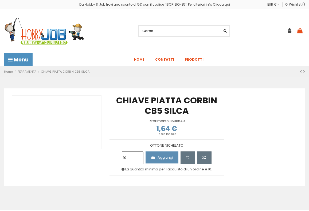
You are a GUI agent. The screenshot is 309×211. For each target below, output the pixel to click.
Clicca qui (221, 4)
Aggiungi (162, 157)
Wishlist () (295, 4)
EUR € (273, 4)
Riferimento (159, 121)
